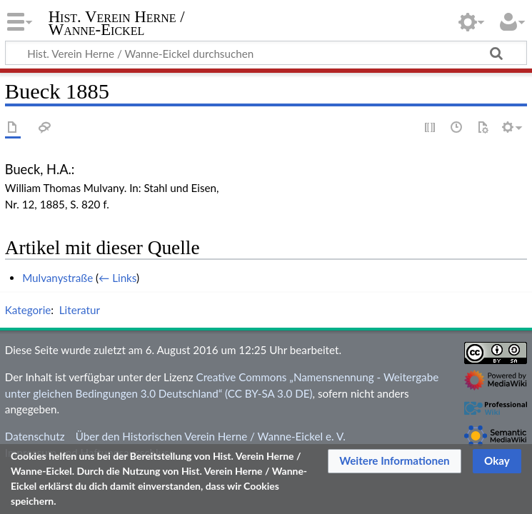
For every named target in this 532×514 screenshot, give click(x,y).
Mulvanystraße (57, 277)
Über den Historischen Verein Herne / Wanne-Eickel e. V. (211, 436)
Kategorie (28, 309)
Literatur (79, 309)
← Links (117, 277)
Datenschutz (35, 436)
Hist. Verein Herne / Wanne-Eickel (117, 23)
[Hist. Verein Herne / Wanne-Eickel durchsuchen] (266, 52)
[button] (394, 461)
